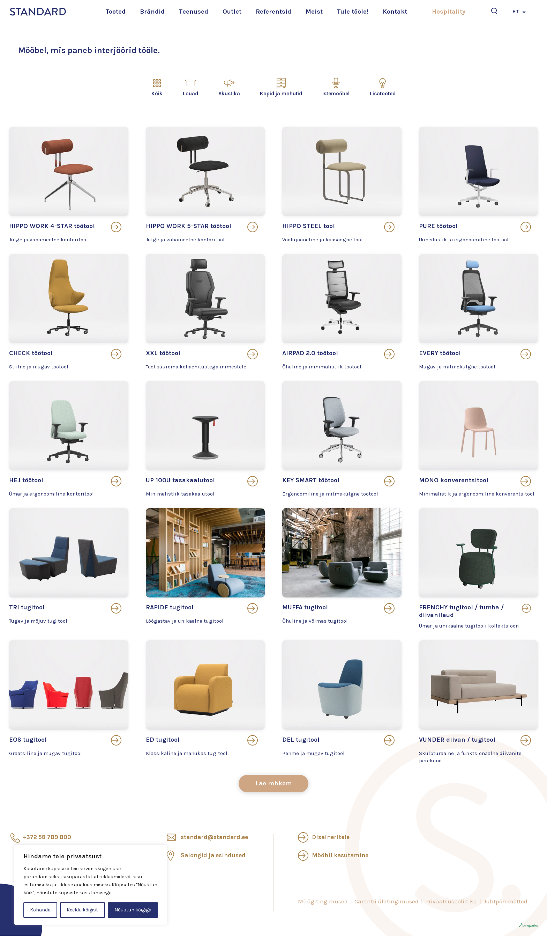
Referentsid (273, 11)
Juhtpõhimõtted (505, 904)
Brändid (152, 11)
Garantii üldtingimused (386, 904)
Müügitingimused (323, 904)
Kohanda (40, 910)
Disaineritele (331, 839)
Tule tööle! (352, 11)
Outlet (232, 11)
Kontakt (395, 11)
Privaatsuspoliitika (451, 904)
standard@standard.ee (214, 839)
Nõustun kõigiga (132, 910)
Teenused (193, 11)
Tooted (116, 11)
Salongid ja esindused (213, 857)
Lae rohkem (273, 786)
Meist (314, 11)
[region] (90, 885)
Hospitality (448, 11)
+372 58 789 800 (46, 839)
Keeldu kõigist (82, 910)
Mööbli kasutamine (340, 857)
